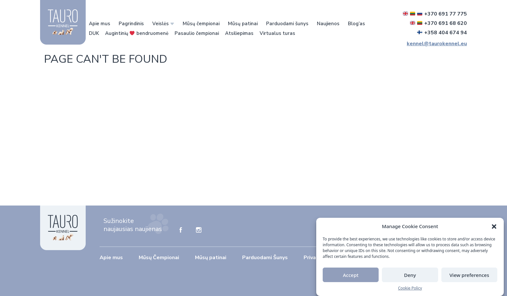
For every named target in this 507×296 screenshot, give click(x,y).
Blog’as (356, 23)
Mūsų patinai (243, 23)
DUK (94, 33)
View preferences (469, 275)
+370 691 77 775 (435, 13)
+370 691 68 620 (438, 23)
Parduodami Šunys (265, 257)
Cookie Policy (410, 288)
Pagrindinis (131, 23)
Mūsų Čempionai (159, 257)
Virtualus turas (277, 33)
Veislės (160, 23)
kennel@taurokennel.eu (437, 43)
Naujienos (328, 23)
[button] (494, 226)
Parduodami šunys (287, 23)
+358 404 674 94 (442, 32)
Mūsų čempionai (201, 23)
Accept (351, 275)
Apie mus (99, 23)
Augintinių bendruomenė (136, 33)
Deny (410, 275)
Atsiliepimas (239, 33)
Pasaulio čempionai (197, 33)
